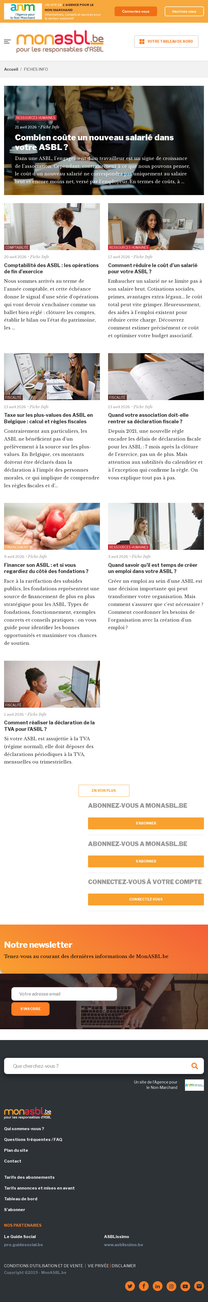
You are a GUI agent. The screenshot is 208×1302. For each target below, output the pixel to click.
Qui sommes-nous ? (24, 1128)
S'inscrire (30, 1009)
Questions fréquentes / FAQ (33, 1139)
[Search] (104, 1066)
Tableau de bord (20, 1199)
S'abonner (146, 823)
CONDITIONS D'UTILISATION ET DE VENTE (43, 1265)
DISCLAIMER (124, 1265)
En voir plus (104, 791)
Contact (12, 1161)
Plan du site (16, 1150)
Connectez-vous (136, 11)
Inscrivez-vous (184, 11)
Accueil (11, 69)
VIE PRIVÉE (98, 1265)
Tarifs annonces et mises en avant (39, 1188)
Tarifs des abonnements (29, 1177)
